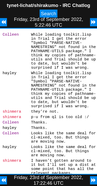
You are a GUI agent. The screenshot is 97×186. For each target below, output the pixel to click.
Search (48, 13)
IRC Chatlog (76, 5)
